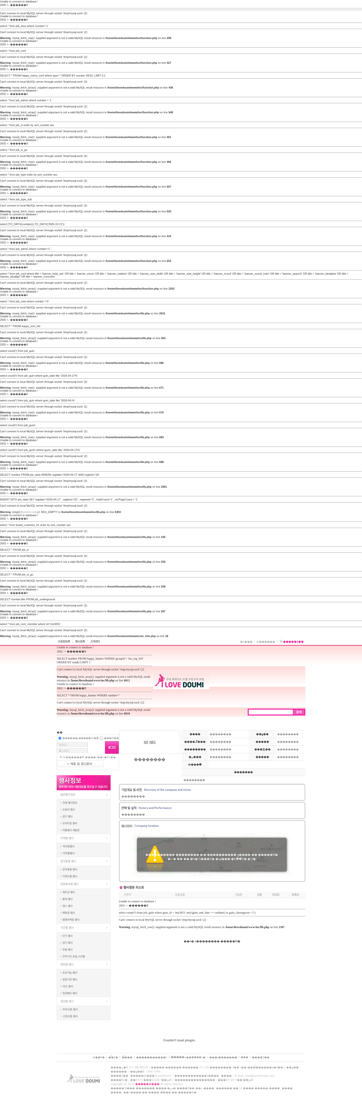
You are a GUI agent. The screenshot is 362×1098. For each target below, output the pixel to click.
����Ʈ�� (261, 1057)
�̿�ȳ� (113, 1057)
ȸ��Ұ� (98, 1057)
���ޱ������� (223, 1057)
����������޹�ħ (151, 1057)
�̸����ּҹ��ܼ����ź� (188, 1057)
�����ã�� (293, 641)
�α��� (246, 641)
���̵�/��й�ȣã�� (100, 757)
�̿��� (127, 1057)
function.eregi (30, 512)
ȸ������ (265, 641)
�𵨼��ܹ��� (244, 1057)
